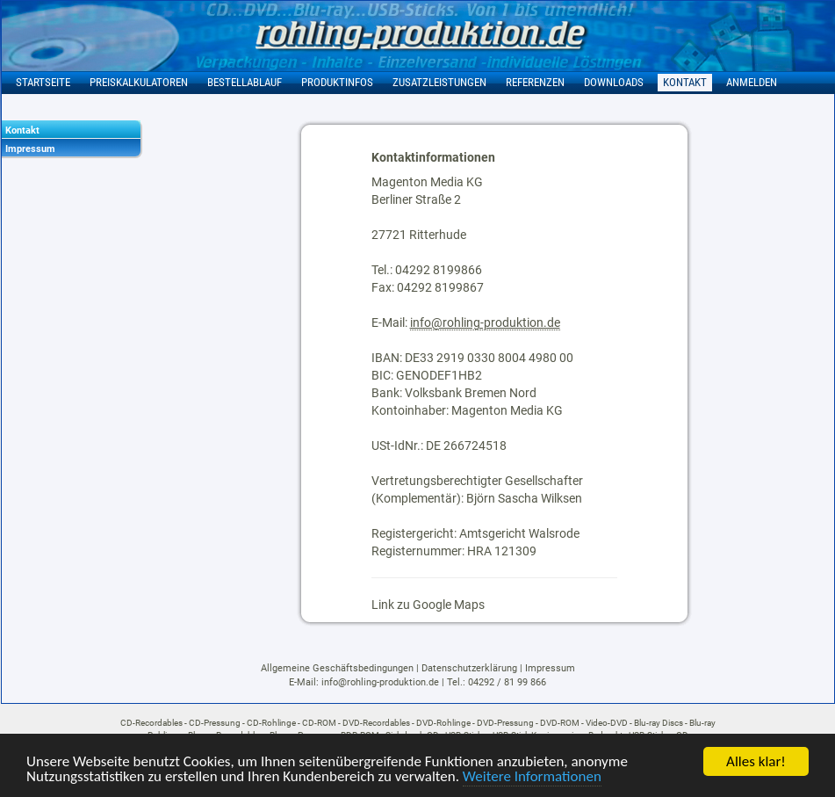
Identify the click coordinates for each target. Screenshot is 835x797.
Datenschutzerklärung (469, 668)
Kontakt (22, 130)
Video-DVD (607, 723)
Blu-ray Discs (658, 723)
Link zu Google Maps (428, 605)
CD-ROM (319, 723)
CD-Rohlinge (271, 723)
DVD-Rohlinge (443, 723)
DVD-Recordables (376, 723)
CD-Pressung (215, 723)
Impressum (30, 149)
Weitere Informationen (532, 777)
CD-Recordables (151, 723)
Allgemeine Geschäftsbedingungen (337, 668)
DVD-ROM (559, 723)
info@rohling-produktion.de (485, 322)
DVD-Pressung (505, 723)
